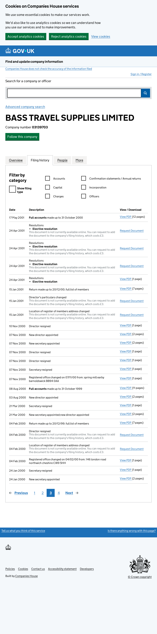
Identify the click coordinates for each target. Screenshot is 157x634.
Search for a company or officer (28, 81)
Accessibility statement (62, 569)
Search (145, 93)
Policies (10, 569)
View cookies (100, 36)
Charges (54, 197)
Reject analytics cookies (68, 36)
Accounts (55, 179)
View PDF (126, 216)
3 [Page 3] (51, 493)
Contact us (38, 569)
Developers (87, 569)
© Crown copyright (140, 577)
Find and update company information (34, 62)
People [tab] (62, 160)
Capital (53, 188)
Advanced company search (25, 107)
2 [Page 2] (43, 493)
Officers (90, 197)
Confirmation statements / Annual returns (111, 179)
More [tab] (79, 160)
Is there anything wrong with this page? (132, 530)
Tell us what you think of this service (23, 530)
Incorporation (93, 188)
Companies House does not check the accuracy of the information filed (48, 68)
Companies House (26, 576)
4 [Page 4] (59, 493)
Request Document (132, 230)
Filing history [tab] (40, 160)
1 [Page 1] (34, 493)
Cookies (23, 569)
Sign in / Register (141, 74)
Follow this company (22, 137)
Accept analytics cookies (26, 36)
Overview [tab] (16, 160)
